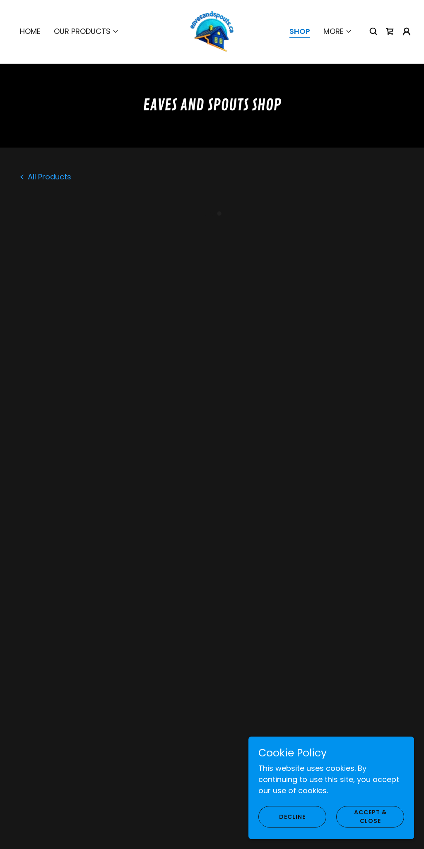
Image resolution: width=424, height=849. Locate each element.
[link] (211, 30)
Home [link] (30, 30)
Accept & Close (370, 816)
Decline (292, 817)
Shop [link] (299, 31)
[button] (86, 31)
